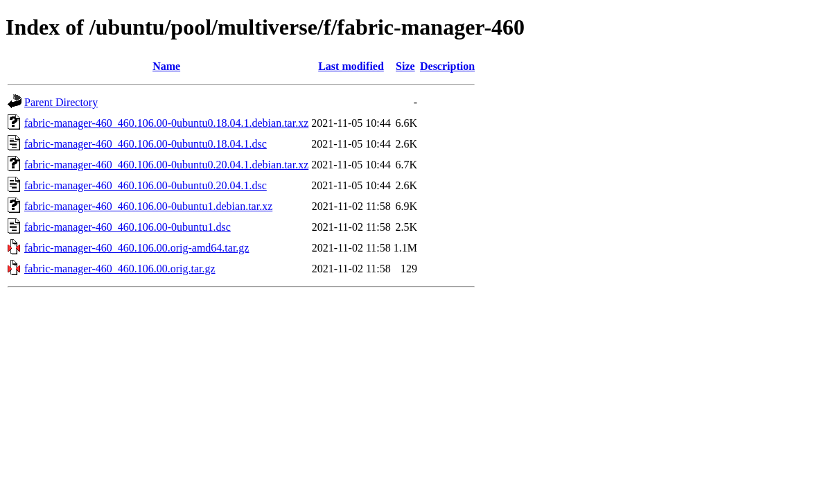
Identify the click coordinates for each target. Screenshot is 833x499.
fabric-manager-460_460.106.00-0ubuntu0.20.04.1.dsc (145, 185)
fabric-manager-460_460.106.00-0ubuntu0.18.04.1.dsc (145, 144)
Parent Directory (61, 102)
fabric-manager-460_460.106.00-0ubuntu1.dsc (127, 227)
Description (447, 66)
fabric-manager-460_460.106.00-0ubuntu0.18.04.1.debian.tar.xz (166, 123)
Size (405, 66)
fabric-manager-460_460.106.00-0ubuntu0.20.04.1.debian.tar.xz (166, 164)
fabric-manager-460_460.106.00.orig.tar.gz (120, 268)
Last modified (351, 66)
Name (166, 66)
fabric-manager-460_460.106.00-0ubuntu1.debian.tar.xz (148, 206)
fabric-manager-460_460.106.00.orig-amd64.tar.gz (136, 248)
